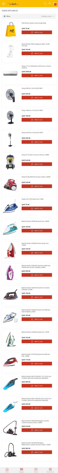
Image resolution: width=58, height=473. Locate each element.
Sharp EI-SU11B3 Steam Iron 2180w (32, 199)
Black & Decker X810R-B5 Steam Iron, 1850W (35, 221)
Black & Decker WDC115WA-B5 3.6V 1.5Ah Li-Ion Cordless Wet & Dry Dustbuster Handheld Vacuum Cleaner (36, 399)
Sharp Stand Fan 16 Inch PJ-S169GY (32, 133)
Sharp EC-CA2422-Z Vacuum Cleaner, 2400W (35, 155)
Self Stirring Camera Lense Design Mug (34, 23)
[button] (45, 3)
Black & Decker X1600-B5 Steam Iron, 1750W (35, 332)
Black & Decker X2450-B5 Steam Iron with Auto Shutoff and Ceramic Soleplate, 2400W (36, 266)
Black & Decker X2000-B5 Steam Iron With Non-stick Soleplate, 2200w (36, 310)
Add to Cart (36, 32)
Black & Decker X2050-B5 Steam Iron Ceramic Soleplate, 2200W (36, 288)
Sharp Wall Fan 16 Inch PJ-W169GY (32, 88)
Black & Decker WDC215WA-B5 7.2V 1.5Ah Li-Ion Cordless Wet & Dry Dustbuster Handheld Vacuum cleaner (36, 377)
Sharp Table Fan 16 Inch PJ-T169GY (32, 110)
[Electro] (12, 3)
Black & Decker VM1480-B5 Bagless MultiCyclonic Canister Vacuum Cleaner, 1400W (36, 443)
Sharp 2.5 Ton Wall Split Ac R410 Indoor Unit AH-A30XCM (36, 67)
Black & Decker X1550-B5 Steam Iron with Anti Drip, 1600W (36, 355)
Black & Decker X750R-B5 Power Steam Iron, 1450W (35, 244)
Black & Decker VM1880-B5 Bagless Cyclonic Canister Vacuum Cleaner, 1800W (35, 421)
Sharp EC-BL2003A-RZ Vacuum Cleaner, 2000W (36, 177)
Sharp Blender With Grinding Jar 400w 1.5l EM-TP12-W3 (36, 45)
